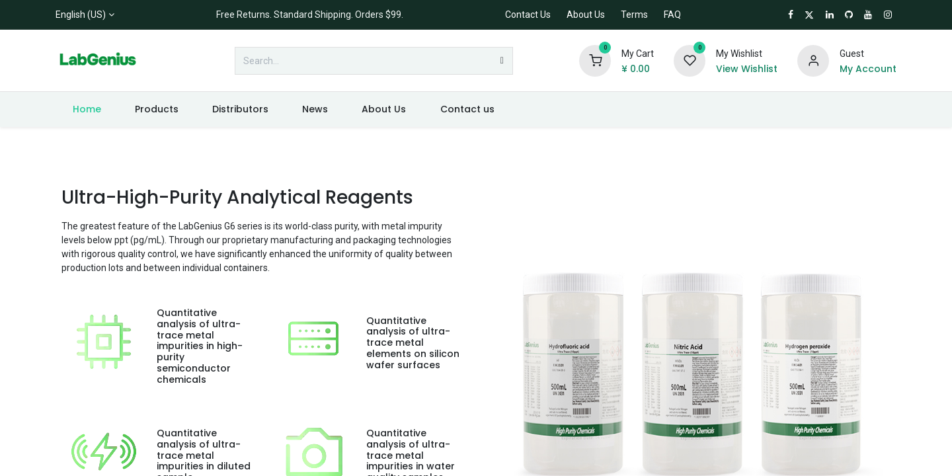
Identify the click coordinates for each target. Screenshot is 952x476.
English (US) (81, 14)
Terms (634, 14)
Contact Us (528, 14)
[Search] (502, 61)
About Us (586, 14)
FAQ (672, 14)
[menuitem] (87, 109)
